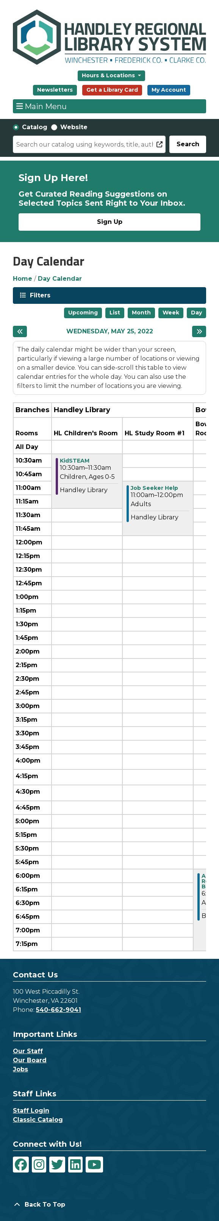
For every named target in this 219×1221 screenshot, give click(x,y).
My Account (169, 89)
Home (22, 278)
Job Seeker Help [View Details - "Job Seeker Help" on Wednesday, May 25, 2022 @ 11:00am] (154, 488)
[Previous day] (20, 331)
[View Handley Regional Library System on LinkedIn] (75, 1165)
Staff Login (31, 1110)
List (115, 312)
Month (141, 312)
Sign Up (109, 221)
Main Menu (41, 106)
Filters (39, 295)
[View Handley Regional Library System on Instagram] (39, 1165)
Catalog (34, 127)
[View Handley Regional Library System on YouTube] (94, 1165)
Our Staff (28, 1051)
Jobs (20, 1069)
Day (196, 312)
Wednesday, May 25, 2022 (109, 331)
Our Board (30, 1060)
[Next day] (199, 331)
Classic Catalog (38, 1119)
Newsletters (55, 89)
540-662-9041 (58, 1009)
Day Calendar (60, 278)
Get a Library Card (112, 89)
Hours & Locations (109, 75)
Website (74, 127)
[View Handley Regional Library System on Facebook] (21, 1165)
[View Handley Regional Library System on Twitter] (57, 1165)
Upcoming (83, 312)
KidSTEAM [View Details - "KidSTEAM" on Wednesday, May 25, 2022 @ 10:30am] (74, 460)
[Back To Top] (109, 1205)
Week (171, 312)
